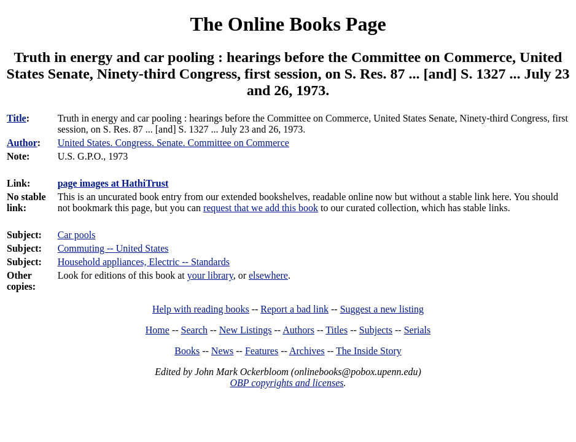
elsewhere (268, 275)
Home (157, 330)
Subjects (375, 330)
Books (187, 351)
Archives (307, 351)
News (222, 351)
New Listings (245, 330)
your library (210, 275)
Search (194, 330)
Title (16, 118)
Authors (298, 330)
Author (22, 143)
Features (261, 351)
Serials (417, 330)
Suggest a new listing (382, 309)
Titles (336, 330)
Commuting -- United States (113, 248)
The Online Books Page (288, 24)
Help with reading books (200, 309)
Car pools (77, 235)
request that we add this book (260, 208)
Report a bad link (294, 309)
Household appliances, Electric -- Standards (144, 262)
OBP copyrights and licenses (286, 383)
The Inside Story (369, 351)
